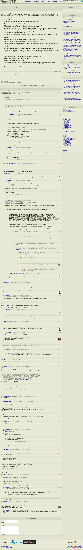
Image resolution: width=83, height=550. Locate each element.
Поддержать (74, 548)
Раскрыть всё (55, 89)
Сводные (73, 21)
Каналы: (64, 20)
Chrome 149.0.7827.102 (69, 117)
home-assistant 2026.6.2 (69, 111)
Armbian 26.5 (67, 140)
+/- (51, 89)
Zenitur (5, 463)
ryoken (5, 321)
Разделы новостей (66, 21)
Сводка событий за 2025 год (68, 58)
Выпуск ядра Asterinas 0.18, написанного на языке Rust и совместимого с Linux (72, 93)
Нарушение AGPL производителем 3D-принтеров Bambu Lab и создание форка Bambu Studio (72, 37)
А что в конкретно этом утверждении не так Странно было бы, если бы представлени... (38, 270)
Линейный (48, 89)
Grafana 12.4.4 (68, 116)
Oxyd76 (7, 337)
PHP (66, 10)
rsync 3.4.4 (67, 128)
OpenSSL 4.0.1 (68, 113)
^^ (17, 99)
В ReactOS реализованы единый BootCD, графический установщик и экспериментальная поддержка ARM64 (72, 96)
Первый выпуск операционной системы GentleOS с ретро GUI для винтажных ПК (72, 87)
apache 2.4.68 (68, 125)
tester (7, 383)
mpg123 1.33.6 (68, 120)
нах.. (5, 474)
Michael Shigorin (9, 173)
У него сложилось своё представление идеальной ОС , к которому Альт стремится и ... (37, 254)
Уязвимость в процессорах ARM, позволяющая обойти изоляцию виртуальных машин (72, 84)
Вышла (4, 13)
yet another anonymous (8, 401)
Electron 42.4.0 (68, 114)
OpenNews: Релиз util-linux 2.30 (10, 73)
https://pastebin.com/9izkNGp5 (44, 370)
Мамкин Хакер (6, 421)
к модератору (26, 92)
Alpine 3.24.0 (67, 135)
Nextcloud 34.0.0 (68, 124)
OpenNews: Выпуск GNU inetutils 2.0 (11, 76)
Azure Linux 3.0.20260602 (70, 139)
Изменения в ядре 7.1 (66, 150)
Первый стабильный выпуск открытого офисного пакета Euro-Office (71, 81)
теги (64, 1)
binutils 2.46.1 (67, 121)
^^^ (19, 99)
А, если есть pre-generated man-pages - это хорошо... (34, 258)
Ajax (40, 89)
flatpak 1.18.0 (67, 126)
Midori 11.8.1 (67, 130)
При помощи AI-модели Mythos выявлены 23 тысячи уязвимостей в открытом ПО (72, 40)
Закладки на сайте (5, 547)
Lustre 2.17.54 (67, 129)
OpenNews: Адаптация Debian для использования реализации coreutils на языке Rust (21, 77)
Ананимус (8, 429)
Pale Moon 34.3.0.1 (68, 110)
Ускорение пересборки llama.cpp (73, 72)
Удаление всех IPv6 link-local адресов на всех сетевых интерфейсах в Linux (72, 70)
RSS (60, 89)
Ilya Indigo (6, 505)
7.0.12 (66, 148)
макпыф (9, 80)
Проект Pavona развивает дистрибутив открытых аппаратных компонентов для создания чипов (71, 33)
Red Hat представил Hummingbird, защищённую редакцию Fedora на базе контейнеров (71, 53)
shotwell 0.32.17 (68, 112)
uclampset (15, 34)
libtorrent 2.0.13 (68, 123)
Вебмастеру (80, 548)
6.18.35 (69, 148)
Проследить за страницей (6, 548)
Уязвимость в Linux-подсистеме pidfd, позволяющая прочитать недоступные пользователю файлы (71, 49)
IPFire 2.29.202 (68, 143)
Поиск (61, 1)
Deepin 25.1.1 (67, 136)
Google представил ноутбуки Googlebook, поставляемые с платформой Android (72, 56)
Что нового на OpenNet (67, 22)
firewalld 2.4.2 (67, 115)
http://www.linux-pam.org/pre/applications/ (24, 310)
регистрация (74, 0)
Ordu (9, 104)
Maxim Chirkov (79, 547)
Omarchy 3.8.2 (68, 145)
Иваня (5, 453)
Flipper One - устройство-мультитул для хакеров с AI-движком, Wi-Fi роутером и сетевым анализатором (72, 43)
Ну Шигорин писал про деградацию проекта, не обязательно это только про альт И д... (36, 249)
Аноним (5, 92)
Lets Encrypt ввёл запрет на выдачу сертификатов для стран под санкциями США (71, 90)
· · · (21, 92)
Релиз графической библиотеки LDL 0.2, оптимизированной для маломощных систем (72, 99)
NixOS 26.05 (67, 141)
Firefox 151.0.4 (68, 122)
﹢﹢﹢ (18, 92)
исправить (55, 71)
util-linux (10, 83)
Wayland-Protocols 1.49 (70, 131)
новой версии (7, 19)
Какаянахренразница (7, 396)
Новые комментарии (67, 25)
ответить (15, 92)
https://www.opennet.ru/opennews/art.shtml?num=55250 (19, 379)
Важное (72, 30)
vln (71, 113)
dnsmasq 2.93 (68, 127)
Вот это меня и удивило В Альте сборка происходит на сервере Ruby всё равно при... (34, 244)
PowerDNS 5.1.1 (68, 118)
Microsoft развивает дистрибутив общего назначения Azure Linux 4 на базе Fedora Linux (72, 46)
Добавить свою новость (68, 26)
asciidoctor (35, 21)
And (5, 497)
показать (53, 238)
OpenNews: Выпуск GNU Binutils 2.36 (11, 75)
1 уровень (43, 89)
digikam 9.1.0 (67, 119)
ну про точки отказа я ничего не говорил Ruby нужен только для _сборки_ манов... (34, 238)
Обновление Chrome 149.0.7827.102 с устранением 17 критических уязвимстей (71, 102)
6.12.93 (72, 148)
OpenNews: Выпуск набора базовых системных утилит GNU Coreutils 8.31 (19, 74)
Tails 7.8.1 (67, 137)
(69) (8, 90)
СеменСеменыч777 (9, 163)
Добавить (69, 548)
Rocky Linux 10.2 (68, 142)
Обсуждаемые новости (72, 78)
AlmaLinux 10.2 (68, 144)
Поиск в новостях (66, 23)
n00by (9, 200)
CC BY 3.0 (7, 81)
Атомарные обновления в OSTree (73, 73)
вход (71, 0)
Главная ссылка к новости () (15, 72)
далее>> (80, 132)
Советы (72, 62)
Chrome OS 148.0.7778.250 (70, 138)
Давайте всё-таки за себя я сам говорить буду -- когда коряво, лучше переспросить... (37, 265)
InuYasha (9, 332)
